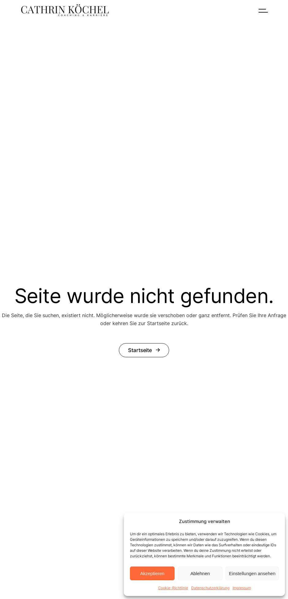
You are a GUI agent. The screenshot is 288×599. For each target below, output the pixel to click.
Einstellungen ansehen (252, 573)
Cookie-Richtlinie (173, 588)
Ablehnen (200, 573)
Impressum (242, 588)
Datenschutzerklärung (210, 588)
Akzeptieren (152, 573)
